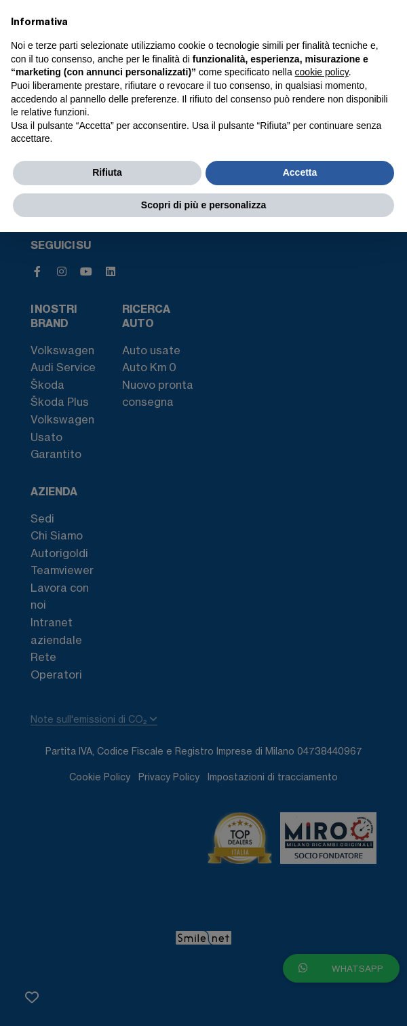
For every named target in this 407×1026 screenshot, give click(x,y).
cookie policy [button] (322, 71)
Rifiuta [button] (107, 172)
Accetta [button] (300, 172)
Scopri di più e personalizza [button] (203, 205)
